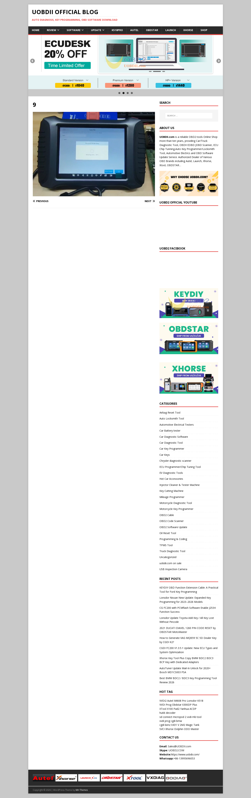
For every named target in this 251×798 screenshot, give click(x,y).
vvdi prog (164, 721)
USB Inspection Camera (173, 569)
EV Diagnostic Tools (171, 473)
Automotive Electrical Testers (176, 424)
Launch (170, 30)
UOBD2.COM (176, 750)
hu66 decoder (167, 712)
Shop (204, 30)
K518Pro (117, 30)
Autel (134, 30)
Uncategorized (167, 557)
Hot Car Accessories (171, 478)
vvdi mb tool (194, 717)
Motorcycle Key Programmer (176, 509)
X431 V (175, 725)
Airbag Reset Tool (169, 412)
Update (96, 30)
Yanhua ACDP (188, 708)
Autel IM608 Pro (176, 700)
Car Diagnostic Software (173, 436)
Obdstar (152, 30)
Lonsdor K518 (195, 700)
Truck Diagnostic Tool (172, 551)
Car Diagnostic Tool (171, 442)
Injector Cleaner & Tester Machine (179, 485)
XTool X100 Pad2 (169, 708)
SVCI (162, 729)
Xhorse (188, 30)
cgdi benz (164, 725)
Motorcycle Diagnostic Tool (175, 503)
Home (35, 30)
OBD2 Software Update (173, 527)
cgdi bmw (176, 721)
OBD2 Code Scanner (171, 521)
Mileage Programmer (171, 497)
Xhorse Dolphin (174, 729)
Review (51, 30)
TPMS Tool (166, 545)
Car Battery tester (169, 430)
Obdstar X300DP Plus (184, 704)
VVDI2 (162, 700)
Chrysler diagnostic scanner (175, 460)
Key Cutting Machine (171, 491)
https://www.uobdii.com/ (185, 754)
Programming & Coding (173, 539)
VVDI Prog (165, 704)
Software (74, 30)
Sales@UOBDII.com (179, 746)
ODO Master (191, 729)
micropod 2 (179, 717)
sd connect (165, 717)
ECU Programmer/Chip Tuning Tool (180, 467)
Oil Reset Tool (167, 533)
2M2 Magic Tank (189, 725)
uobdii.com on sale (170, 563)
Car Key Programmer (171, 448)
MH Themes (82, 790)
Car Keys (164, 454)
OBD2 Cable (166, 515)
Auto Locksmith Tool (171, 418)
